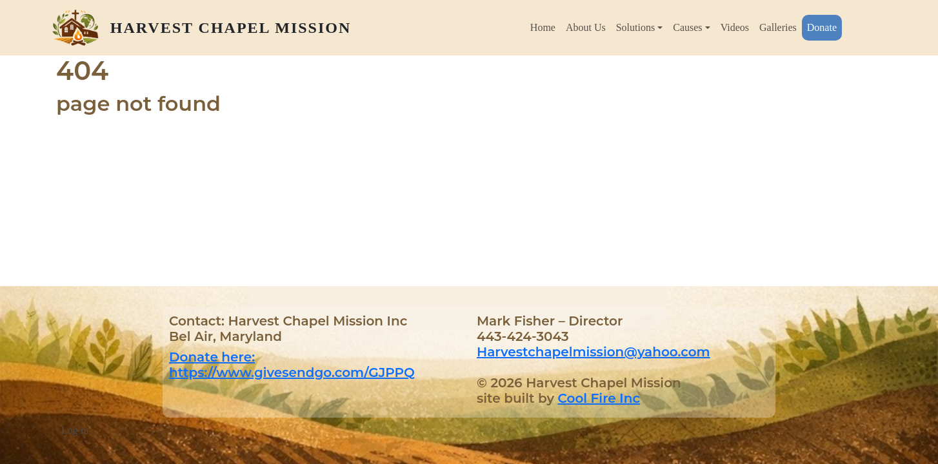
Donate (822, 27)
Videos (735, 27)
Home (542, 27)
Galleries (778, 27)
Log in (74, 430)
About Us (586, 27)
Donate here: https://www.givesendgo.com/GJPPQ (292, 364)
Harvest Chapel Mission (230, 27)
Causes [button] (687, 27)
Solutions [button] (635, 27)
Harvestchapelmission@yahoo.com (593, 352)
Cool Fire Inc (599, 398)
